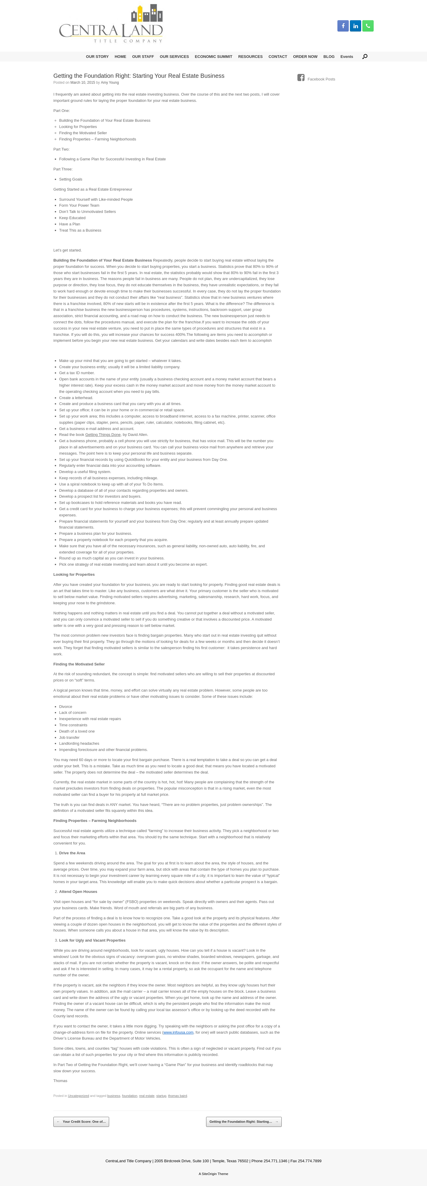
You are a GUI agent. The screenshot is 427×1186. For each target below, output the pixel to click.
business (113, 1096)
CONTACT (278, 56)
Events (346, 56)
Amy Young (110, 82)
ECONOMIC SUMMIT (213, 56)
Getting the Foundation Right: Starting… (243, 1122)
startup (161, 1096)
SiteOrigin (209, 1174)
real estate (146, 1096)
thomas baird (177, 1096)
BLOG (329, 56)
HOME (120, 56)
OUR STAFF (143, 56)
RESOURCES (250, 56)
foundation (130, 1096)
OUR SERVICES (174, 56)
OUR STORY (97, 56)
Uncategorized (78, 1096)
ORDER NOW (305, 56)
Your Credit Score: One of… (81, 1122)
